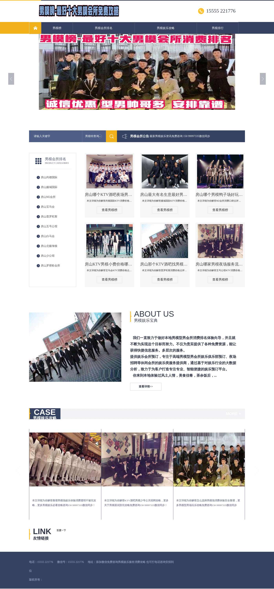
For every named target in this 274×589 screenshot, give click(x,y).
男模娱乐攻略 (165, 28)
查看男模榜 (109, 210)
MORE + (233, 414)
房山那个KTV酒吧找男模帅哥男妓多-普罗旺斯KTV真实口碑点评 (165, 264)
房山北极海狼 (49, 246)
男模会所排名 (103, 28)
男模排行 (218, 28)
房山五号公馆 (49, 226)
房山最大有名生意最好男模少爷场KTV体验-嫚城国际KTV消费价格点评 (165, 194)
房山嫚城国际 (49, 187)
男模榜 (57, 28)
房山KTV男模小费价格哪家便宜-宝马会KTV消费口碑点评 (109, 264)
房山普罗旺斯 (49, 216)
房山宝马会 (48, 206)
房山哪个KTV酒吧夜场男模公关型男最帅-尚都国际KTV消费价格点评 (109, 194)
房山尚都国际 (49, 177)
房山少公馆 (48, 255)
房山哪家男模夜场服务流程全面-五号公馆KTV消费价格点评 (220, 264)
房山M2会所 (48, 196)
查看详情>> (146, 386)
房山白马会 (48, 236)
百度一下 (61, 530)
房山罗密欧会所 (50, 265)
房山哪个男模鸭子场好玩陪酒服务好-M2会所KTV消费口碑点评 (220, 194)
